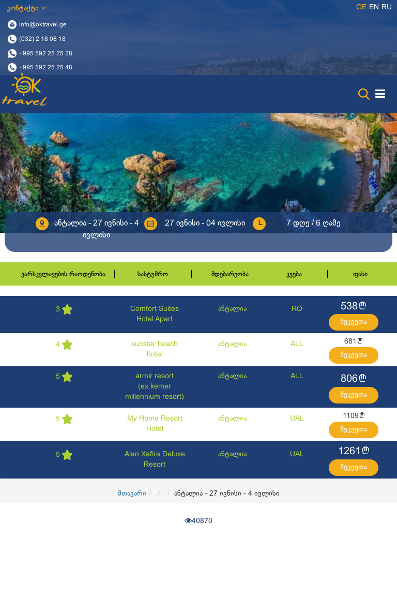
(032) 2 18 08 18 (42, 39)
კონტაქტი (26, 8)
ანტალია (232, 309)
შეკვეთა (353, 322)
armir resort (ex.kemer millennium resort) (154, 386)
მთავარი (132, 493)
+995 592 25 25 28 (45, 53)
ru (386, 7)
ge (361, 7)
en (374, 7)
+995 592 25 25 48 (45, 68)
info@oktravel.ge (43, 25)
